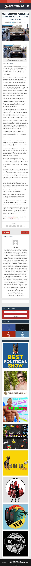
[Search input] (13, 1)
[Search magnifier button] (23, 1)
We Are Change (17, 561)
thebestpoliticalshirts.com (13, 218)
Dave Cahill (10, 562)
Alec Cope (12, 22)
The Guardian (10, 63)
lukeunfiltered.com (12, 217)
